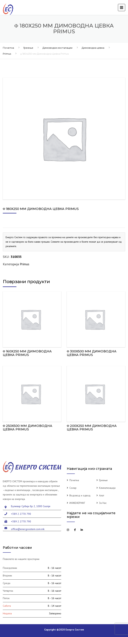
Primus (7, 53)
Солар (73, 487)
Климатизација (107, 487)
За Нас (103, 503)
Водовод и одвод (79, 495)
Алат (101, 495)
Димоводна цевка (93, 47)
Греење (28, 47)
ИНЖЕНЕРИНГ (77, 503)
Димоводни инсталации (57, 47)
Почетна (8, 47)
